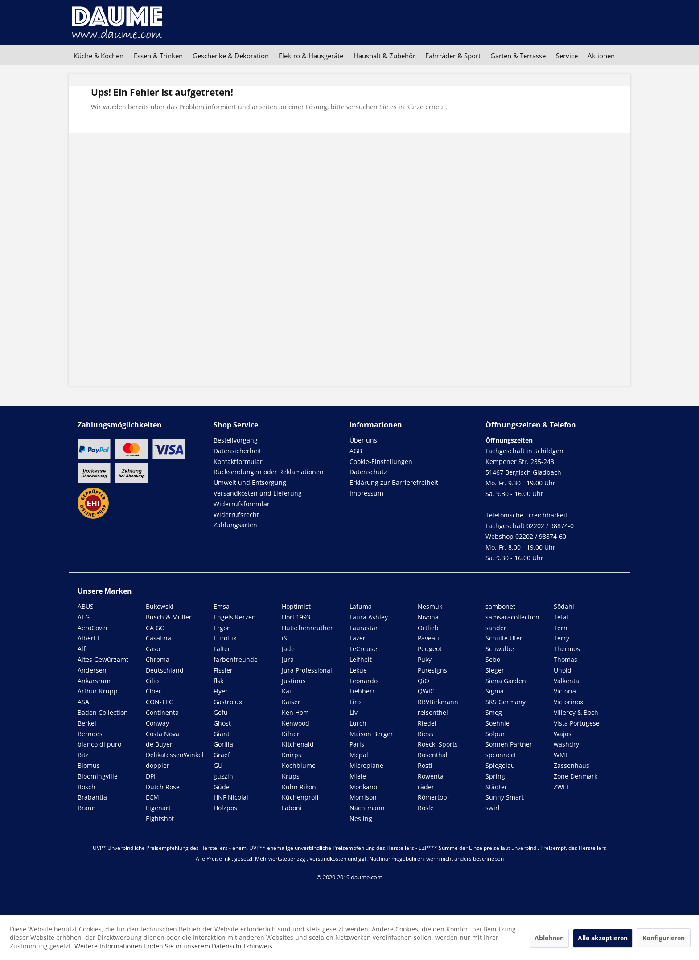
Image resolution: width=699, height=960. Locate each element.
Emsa (222, 606)
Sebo (492, 659)
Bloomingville (98, 776)
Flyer (221, 691)
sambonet (500, 606)
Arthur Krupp (98, 691)
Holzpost (226, 808)
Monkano (363, 787)
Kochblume (299, 765)
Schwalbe (499, 648)
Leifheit (361, 659)
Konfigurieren (663, 938)
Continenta (162, 712)
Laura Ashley (369, 617)
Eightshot (160, 818)
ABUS (86, 606)
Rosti (425, 765)
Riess (425, 734)
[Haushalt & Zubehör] (384, 55)
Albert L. (90, 638)
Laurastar (364, 628)
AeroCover (93, 628)
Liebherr (362, 691)
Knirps (291, 755)
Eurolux (225, 638)
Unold (563, 670)
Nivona (428, 617)
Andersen (92, 670)
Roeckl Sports (438, 744)
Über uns (363, 440)
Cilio (152, 681)
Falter (222, 648)
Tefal (561, 617)
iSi (285, 638)
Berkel (87, 723)
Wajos (563, 734)
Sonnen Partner (508, 744)
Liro (355, 701)
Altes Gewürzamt (103, 659)
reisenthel (433, 712)
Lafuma (361, 606)
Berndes (90, 734)
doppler (157, 765)
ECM (152, 797)
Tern (560, 628)
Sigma (494, 691)
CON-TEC (159, 701)
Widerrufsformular (242, 504)
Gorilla (223, 744)
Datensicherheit (237, 451)
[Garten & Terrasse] (518, 55)
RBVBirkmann (438, 701)
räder (426, 787)
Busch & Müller (169, 617)
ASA (83, 701)
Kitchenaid (298, 744)
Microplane (366, 765)
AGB (356, 451)
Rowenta (431, 776)
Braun (87, 808)
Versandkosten (327, 858)
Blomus (89, 765)
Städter (496, 787)
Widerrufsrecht (236, 514)
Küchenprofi (300, 797)
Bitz (83, 755)
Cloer (153, 691)
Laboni (292, 808)
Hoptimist (296, 606)
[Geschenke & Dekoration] (231, 55)
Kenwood (295, 723)
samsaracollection (512, 617)
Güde (222, 787)
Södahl (564, 606)
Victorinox (568, 701)
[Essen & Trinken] (157, 55)
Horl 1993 (296, 617)
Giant (222, 734)
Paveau (428, 638)
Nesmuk (430, 606)
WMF (561, 755)
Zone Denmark (575, 776)
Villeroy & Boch (576, 712)
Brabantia (92, 797)
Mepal (359, 755)
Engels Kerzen (235, 617)
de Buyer (159, 744)
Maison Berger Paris (371, 739)
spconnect (500, 755)
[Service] (567, 55)
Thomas (565, 659)
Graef (222, 755)
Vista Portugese (577, 723)
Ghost (222, 723)
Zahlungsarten (235, 525)
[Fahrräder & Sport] (452, 55)
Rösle (426, 808)
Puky (425, 659)
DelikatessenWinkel (175, 755)
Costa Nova (162, 734)
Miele (358, 776)
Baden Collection (103, 712)
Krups (291, 776)
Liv (354, 712)
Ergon (222, 628)
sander (495, 628)
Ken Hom (295, 712)
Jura (288, 659)
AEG (84, 617)
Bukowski (159, 606)
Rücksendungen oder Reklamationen (269, 472)
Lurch (358, 723)
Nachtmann (367, 808)
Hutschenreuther (307, 628)
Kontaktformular (238, 461)
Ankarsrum (94, 681)
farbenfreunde (236, 659)
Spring (495, 776)
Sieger (494, 670)
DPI (151, 776)
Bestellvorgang (236, 440)
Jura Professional (307, 670)
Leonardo (364, 681)
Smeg (493, 712)
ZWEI (561, 787)
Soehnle (497, 723)
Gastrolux (228, 701)
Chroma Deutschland (165, 664)
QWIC (426, 691)
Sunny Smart (504, 797)
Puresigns (432, 670)
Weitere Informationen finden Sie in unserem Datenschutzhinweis (173, 946)
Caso (153, 648)
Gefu (221, 712)
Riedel (427, 723)
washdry (566, 744)
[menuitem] (98, 55)
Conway (157, 723)
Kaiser (291, 701)
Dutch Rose (163, 787)
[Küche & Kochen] (98, 55)
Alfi (82, 648)
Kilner (291, 734)
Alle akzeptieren (603, 938)
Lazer (358, 638)
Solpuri (496, 734)
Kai (286, 691)
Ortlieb (428, 628)
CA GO (155, 628)
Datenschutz (368, 472)
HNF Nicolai (231, 797)
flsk (218, 681)
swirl (492, 808)
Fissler (223, 670)
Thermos (567, 648)
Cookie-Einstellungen (381, 461)
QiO (423, 681)
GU (218, 765)
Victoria (565, 691)
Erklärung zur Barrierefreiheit (394, 482)
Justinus (294, 681)
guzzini (224, 776)
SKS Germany (505, 701)
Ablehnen (549, 938)
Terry (561, 638)
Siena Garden (505, 681)
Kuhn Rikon (299, 787)
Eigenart (158, 808)
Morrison (363, 797)
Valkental (567, 681)
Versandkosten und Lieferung (258, 493)
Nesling (361, 818)
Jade (288, 648)
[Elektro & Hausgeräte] (311, 55)
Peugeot (430, 648)
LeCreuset (364, 648)
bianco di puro (99, 744)
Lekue (358, 670)
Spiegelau (500, 765)
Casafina (158, 638)
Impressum (366, 493)
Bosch (86, 787)
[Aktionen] (601, 55)
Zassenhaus (571, 765)
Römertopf (433, 797)
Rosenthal (433, 755)
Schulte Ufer (503, 638)
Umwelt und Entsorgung (250, 482)
